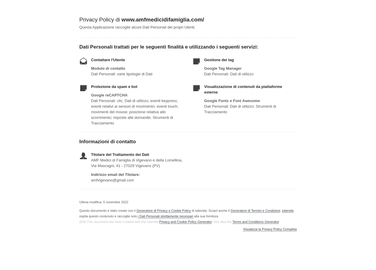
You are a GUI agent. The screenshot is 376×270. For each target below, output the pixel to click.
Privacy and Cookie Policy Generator (185, 222)
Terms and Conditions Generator (255, 222)
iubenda (287, 210)
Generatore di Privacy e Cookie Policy (163, 210)
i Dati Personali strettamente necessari (165, 216)
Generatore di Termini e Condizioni (255, 210)
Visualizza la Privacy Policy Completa (270, 229)
